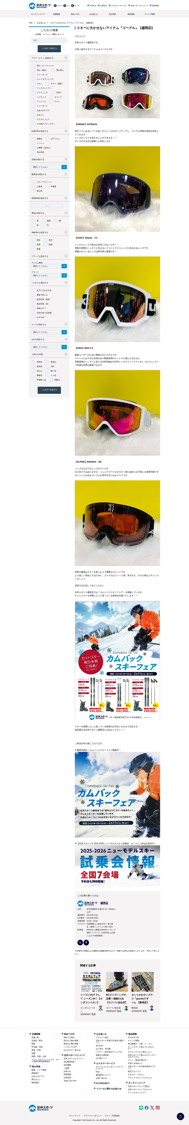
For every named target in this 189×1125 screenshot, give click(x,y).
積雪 (38, 244)
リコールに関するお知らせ (108, 1089)
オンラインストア (38, 14)
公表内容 (67, 1078)
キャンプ (58, 97)
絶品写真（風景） (44, 299)
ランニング (41, 101)
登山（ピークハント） (46, 66)
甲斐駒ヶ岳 (41, 380)
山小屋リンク (101, 1058)
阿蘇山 (57, 380)
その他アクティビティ (46, 124)
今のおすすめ (133, 1037)
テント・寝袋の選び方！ (138, 1060)
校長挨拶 (35, 1083)
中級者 (53, 186)
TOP (31, 23)
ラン (68, 6)
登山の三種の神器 (71, 1040)
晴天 (38, 240)
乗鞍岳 (39, 375)
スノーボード (42, 106)
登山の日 (99, 1046)
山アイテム (55, 139)
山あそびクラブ (43, 110)
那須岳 (39, 366)
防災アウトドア (134, 1071)
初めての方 (75, 14)
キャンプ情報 (150, 14)
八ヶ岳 (53, 375)
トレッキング (42, 75)
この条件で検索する (49, 48)
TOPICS (93, 6)
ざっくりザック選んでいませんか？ (141, 1048)
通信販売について (103, 1075)
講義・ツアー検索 (39, 1070)
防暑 (38, 249)
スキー (59, 6)
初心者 (39, 191)
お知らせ (67, 1071)
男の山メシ (36, 1079)
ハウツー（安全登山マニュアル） (109, 1052)
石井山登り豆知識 (44, 313)
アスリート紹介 (102, 1037)
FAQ (97, 1072)
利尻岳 (39, 362)
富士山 (39, 371)
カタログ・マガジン (136, 1074)
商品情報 (131, 14)
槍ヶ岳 (53, 371)
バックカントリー (44, 88)
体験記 (39, 139)
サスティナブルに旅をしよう (140, 1052)
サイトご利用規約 (112, 1116)
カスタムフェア (43, 119)
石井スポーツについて (139, 6)
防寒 (50, 244)
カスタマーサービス (119, 6)
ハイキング (41, 97)
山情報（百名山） (44, 148)
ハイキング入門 (70, 1047)
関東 (33, 1044)
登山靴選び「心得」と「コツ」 (141, 1044)
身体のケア (41, 308)
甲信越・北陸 (37, 1047)
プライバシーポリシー (92, 1116)
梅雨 (49, 221)
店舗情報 (56, 14)
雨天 (50, 240)
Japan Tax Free (70, 1081)
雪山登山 (60, 70)
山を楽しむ (94, 14)
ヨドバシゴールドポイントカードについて (109, 1068)
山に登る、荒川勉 (103, 1049)
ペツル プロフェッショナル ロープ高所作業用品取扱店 (46, 1060)
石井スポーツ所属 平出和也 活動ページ (110, 1041)
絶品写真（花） (43, 304)
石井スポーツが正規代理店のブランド (142, 1067)
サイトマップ (74, 1116)
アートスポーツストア (137, 1093)
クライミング (42, 92)
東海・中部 (36, 1050)
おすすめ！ (41, 317)
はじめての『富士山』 (73, 1050)
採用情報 (155, 6)
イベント (40, 143)
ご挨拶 (66, 1068)
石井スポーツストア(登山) (138, 1086)
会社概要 (67, 1065)
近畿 (33, 1053)
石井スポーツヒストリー (74, 1059)
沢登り (59, 92)
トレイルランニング (45, 79)
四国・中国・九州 (39, 1056)
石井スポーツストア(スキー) (139, 1089)
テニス (77, 6)
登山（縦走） (42, 70)
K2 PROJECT (102, 1083)
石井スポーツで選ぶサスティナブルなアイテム (142, 1056)
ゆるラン (40, 115)
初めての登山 (69, 1037)
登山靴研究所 (69, 1062)
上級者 (39, 186)
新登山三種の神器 (71, 1044)
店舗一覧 (35, 1037)
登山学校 (112, 14)
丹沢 (52, 366)
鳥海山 (53, 362)
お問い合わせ (101, 1078)
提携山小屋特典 (102, 1055)
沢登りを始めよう (135, 1063)
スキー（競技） (57, 83)
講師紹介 (35, 1073)
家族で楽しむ (42, 295)
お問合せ (103, 6)
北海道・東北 (37, 1040)
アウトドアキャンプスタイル (140, 1078)
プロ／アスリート (44, 182)
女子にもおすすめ (44, 290)
